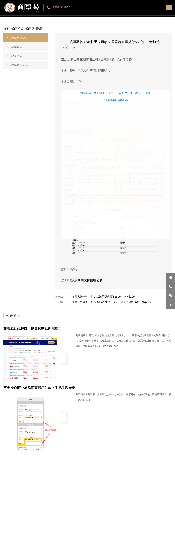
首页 (6, 29)
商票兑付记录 (34, 29)
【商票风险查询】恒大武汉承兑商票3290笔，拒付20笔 (102, 297)
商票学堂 (17, 29)
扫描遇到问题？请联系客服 (116, 100)
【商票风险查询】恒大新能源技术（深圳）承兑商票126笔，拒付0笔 (110, 302)
